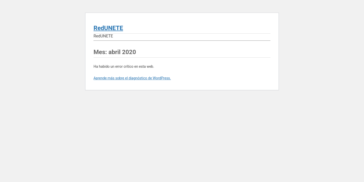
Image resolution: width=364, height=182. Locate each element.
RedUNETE (108, 28)
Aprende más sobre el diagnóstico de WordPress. (132, 78)
